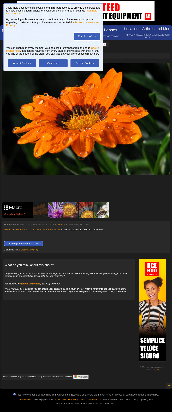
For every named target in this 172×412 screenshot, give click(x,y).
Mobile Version (25, 399)
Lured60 (25, 249)
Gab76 (61, 224)
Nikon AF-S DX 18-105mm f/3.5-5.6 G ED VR (38, 229)
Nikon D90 (9, 229)
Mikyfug (34, 249)
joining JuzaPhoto (30, 283)
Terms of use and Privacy (66, 399)
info (157, 370)
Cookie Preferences (89, 399)
